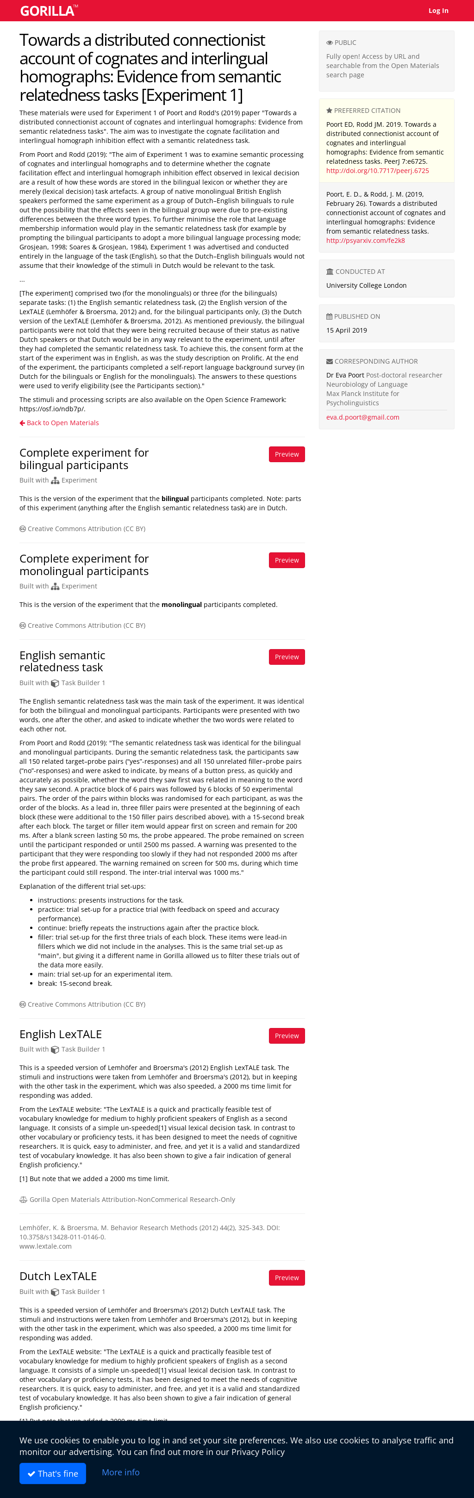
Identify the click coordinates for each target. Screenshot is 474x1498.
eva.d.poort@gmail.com (362, 417)
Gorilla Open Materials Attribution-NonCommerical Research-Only (127, 1199)
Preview (287, 454)
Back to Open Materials (59, 422)
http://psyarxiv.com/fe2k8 (365, 240)
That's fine (52, 1473)
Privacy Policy (258, 1451)
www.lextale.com (45, 1246)
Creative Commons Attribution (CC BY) (82, 528)
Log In (439, 10)
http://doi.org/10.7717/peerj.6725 (377, 170)
